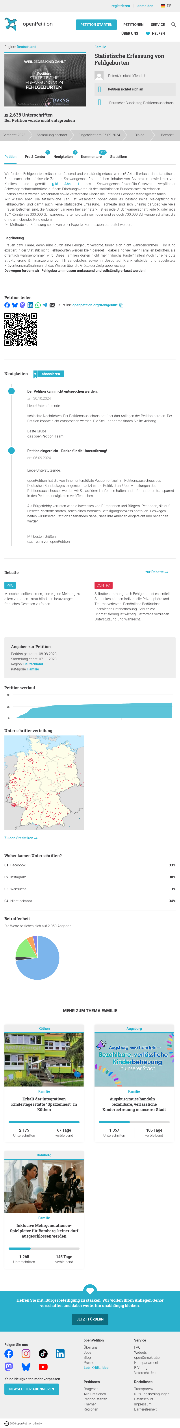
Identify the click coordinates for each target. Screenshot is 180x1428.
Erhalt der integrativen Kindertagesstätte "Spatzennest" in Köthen (44, 1104)
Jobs (87, 1352)
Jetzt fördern (90, 1319)
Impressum (143, 1404)
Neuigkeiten (63, 154)
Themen (90, 1404)
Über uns (91, 1347)
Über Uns (129, 33)
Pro (10, 585)
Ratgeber (91, 1389)
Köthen (44, 1029)
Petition (10, 157)
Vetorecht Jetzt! (146, 1373)
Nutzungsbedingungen (151, 1394)
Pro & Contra (35, 154)
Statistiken (118, 157)
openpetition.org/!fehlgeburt (97, 305)
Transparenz (144, 1389)
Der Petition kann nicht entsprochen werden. (62, 391)
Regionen (91, 1409)
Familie (100, 47)
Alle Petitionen (95, 1394)
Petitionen (133, 25)
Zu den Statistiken (19, 838)
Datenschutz (144, 1399)
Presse (89, 1363)
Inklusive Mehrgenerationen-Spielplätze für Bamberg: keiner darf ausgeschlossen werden (44, 1231)
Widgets (140, 1352)
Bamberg (44, 1155)
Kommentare (91, 154)
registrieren (120, 6)
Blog (87, 1357)
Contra (103, 585)
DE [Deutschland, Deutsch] (166, 6)
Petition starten (96, 25)
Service (158, 25)
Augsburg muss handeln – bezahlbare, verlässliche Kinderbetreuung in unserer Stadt (134, 1104)
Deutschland (26, 47)
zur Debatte (155, 572)
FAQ (137, 1347)
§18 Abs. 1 (65, 184)
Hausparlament (146, 1363)
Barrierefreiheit (145, 1409)
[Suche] (173, 24)
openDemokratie (147, 1357)
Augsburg (134, 1029)
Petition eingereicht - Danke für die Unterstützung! (67, 451)
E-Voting (140, 1368)
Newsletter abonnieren (31, 1389)
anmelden (145, 6)
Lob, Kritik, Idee (96, 1368)
